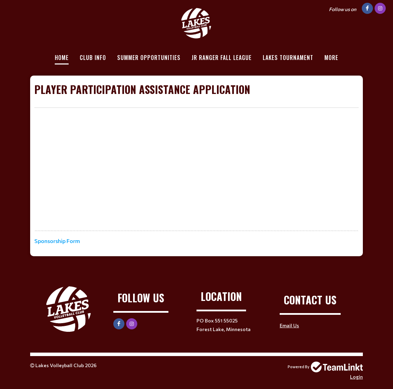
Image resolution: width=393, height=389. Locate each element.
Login (356, 377)
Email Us (289, 325)
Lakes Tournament (288, 57)
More (331, 57)
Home (62, 57)
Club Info (93, 57)
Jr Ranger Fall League (222, 57)
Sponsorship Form (57, 240)
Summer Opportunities (149, 57)
